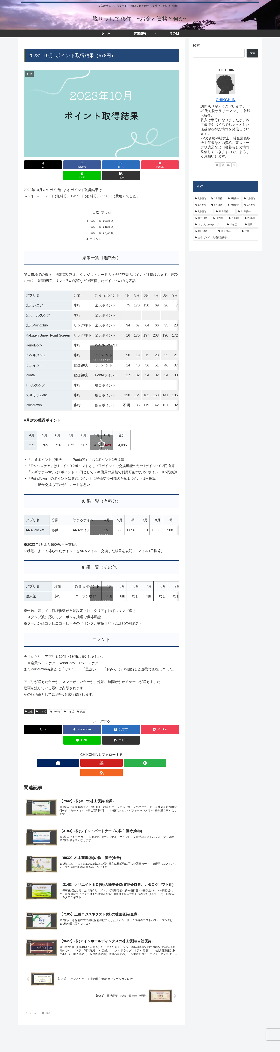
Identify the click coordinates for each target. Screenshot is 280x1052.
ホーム (26, 1045)
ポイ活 (41, 702)
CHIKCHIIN (225, 100)
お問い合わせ (99, 1045)
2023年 (55, 702)
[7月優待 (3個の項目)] (234, 205)
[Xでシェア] (36, 164)
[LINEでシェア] (140, 164)
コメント (95, 229)
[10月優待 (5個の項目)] (225, 212)
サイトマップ (42, 1045)
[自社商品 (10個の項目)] (228, 231)
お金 (29, 702)
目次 (95, 202)
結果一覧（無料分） (103, 210)
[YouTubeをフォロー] (97, 743)
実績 (81, 702)
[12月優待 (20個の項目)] (201, 218)
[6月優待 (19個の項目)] (217, 205)
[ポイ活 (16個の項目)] (233, 225)
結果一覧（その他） (103, 223)
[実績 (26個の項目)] (250, 225)
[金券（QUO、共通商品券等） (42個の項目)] (225, 238)
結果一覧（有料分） (103, 216)
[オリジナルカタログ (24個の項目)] (208, 225)
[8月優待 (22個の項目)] (250, 205)
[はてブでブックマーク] (88, 164)
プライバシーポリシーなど (70, 1045)
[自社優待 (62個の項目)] (204, 231)
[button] (166, 164)
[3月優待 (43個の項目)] (234, 199)
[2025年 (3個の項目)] (250, 218)
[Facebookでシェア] (62, 164)
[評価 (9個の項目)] (249, 231)
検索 (196, 45)
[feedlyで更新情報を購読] (106, 743)
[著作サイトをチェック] (88, 743)
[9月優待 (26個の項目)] (203, 212)
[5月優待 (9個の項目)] (201, 205)
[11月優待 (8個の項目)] (247, 212)
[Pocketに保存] (114, 164)
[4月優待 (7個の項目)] (250, 199)
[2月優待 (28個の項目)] (217, 199)
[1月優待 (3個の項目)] (201, 199)
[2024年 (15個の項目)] (234, 218)
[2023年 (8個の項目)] (218, 218)
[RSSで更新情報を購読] (115, 743)
